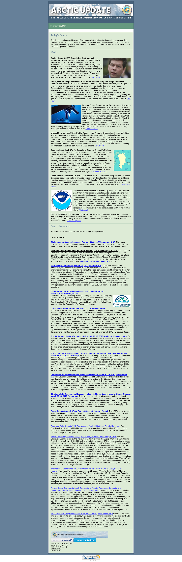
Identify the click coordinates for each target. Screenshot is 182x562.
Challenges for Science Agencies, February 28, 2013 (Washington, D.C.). (83, 242)
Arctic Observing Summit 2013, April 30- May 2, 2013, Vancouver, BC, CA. (83, 437)
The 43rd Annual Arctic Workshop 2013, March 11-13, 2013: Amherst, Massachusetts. (89, 336)
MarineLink (83, 210)
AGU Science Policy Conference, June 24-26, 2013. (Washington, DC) (82, 514)
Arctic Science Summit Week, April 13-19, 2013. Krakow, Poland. (79, 411)
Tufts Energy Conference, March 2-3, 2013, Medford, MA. (76, 266)
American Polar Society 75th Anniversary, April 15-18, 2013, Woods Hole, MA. (85, 426)
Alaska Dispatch (74, 221)
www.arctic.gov (56, 548)
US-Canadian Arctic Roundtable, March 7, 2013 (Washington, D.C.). (81, 308)
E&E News (95, 77)
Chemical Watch (100, 171)
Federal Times (91, 129)
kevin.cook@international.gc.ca (94, 261)
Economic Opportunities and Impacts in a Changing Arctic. (77, 291)
